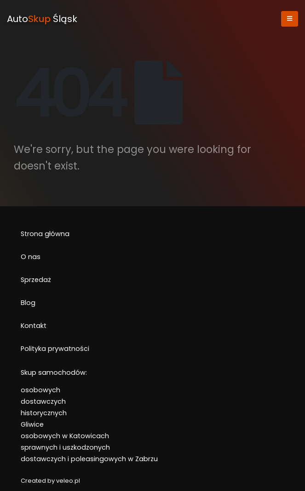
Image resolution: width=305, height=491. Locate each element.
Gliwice (32, 424)
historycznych (44, 413)
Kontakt (33, 325)
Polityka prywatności (55, 348)
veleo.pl (68, 480)
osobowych (40, 390)
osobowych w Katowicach (65, 435)
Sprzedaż (36, 279)
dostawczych (43, 401)
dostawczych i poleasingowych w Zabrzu (89, 458)
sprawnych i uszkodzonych (65, 447)
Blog (28, 302)
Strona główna (45, 233)
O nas (30, 256)
